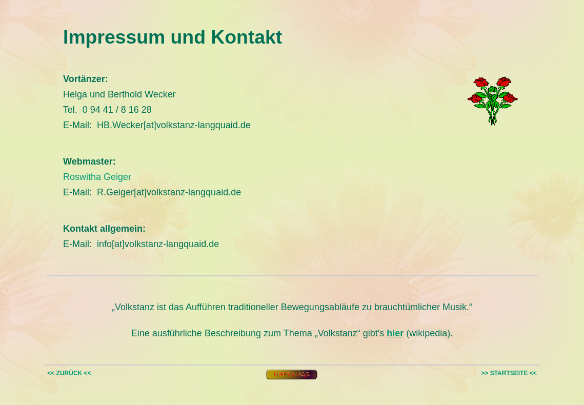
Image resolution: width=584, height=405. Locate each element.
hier (395, 333)
